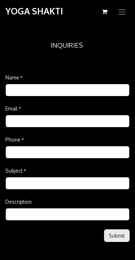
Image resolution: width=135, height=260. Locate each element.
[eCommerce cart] (104, 11)
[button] (117, 235)
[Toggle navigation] (122, 12)
